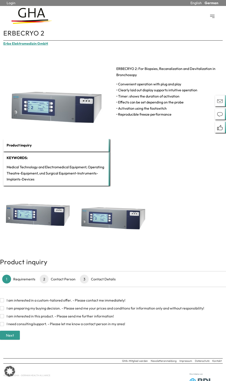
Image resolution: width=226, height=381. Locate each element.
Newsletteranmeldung (164, 360)
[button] (9, 371)
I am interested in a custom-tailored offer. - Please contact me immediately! (66, 300)
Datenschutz (202, 360)
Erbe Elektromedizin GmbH (25, 43)
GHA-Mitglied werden (135, 360)
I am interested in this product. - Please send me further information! (60, 316)
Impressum (185, 360)
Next (10, 335)
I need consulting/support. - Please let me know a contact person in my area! (66, 324)
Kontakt (217, 360)
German (211, 3)
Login (11, 3)
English (196, 3)
